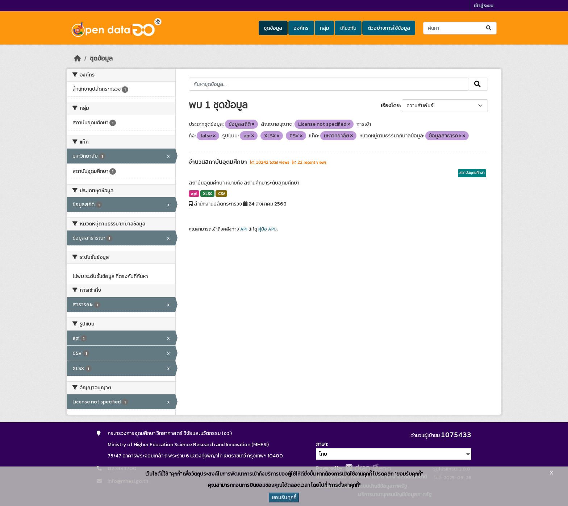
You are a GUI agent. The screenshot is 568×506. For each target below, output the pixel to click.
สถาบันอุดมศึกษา (472, 172)
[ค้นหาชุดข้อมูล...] (460, 28)
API (243, 229)
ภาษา (321, 444)
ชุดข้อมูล (273, 28)
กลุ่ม (324, 28)
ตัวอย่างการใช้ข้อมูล (389, 28)
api (194, 193)
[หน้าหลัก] (77, 58)
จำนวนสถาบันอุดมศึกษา (218, 162)
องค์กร (301, 28)
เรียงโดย (390, 105)
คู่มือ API (266, 229)
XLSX (207, 193)
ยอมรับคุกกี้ (284, 497)
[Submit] (489, 28)
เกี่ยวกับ (348, 28)
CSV (221, 193)
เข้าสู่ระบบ (483, 5)
